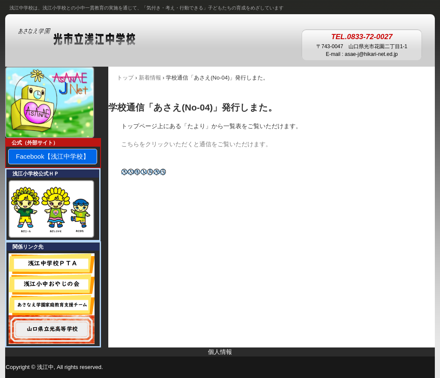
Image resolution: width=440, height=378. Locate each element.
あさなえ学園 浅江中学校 (85, 37)
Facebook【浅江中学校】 (52, 156)
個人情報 (220, 351)
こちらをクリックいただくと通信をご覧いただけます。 (196, 144)
